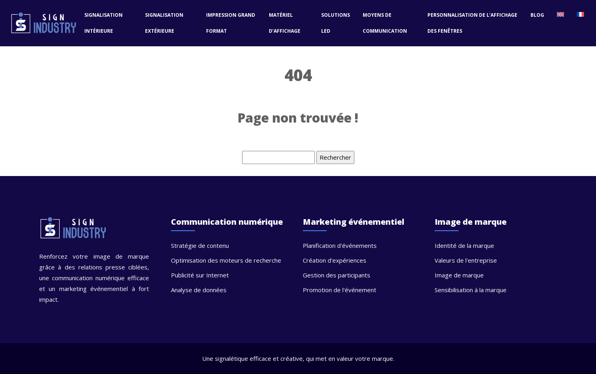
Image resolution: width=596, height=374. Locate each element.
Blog (537, 15)
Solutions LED (335, 23)
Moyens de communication (385, 23)
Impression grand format (230, 23)
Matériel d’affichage (284, 23)
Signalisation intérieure (103, 23)
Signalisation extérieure (164, 23)
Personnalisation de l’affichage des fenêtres (472, 23)
